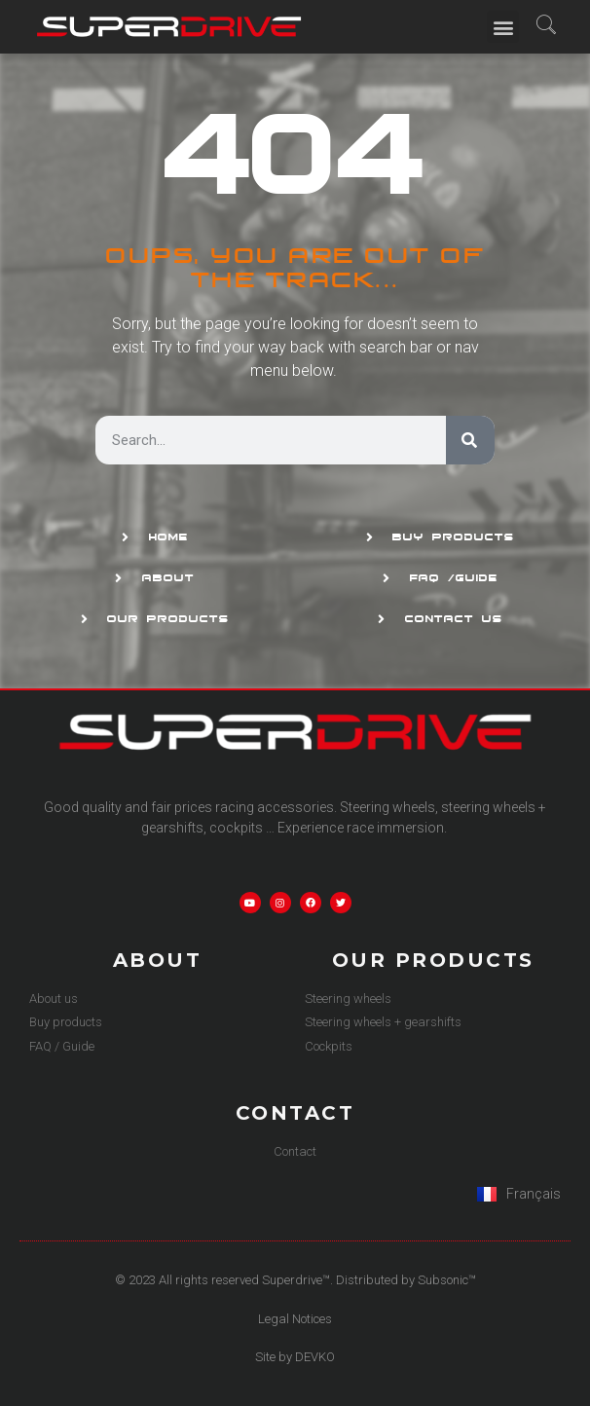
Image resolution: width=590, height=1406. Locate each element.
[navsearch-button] (546, 27)
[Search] (470, 440)
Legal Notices (295, 1319)
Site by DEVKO (295, 1357)
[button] (503, 27)
